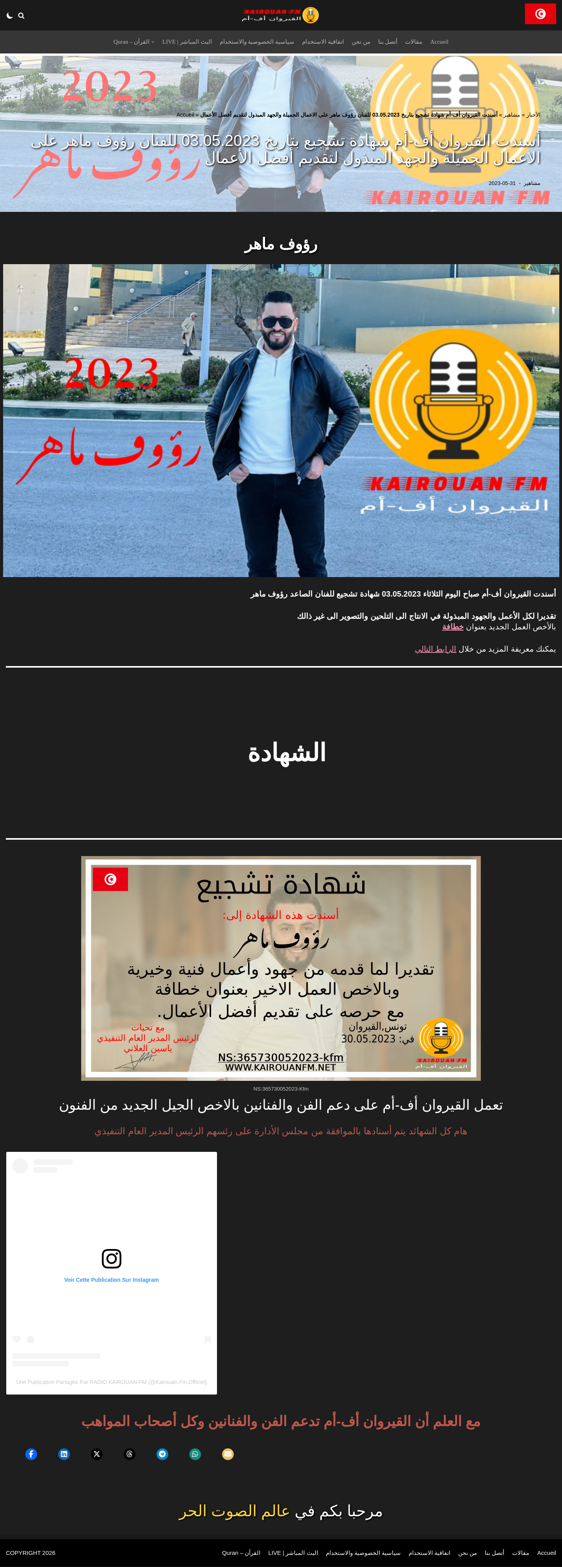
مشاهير (511, 115)
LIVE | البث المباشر (184, 42)
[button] (21, 15)
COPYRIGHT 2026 (32, 1553)
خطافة (453, 626)
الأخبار (533, 115)
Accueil (445, 42)
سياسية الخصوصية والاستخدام (256, 42)
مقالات (418, 42)
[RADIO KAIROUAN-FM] (281, 15)
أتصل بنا (391, 42)
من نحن (363, 42)
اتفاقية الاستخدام (324, 42)
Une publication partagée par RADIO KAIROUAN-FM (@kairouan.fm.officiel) (111, 1382)
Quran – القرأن (230, 1553)
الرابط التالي (436, 649)
